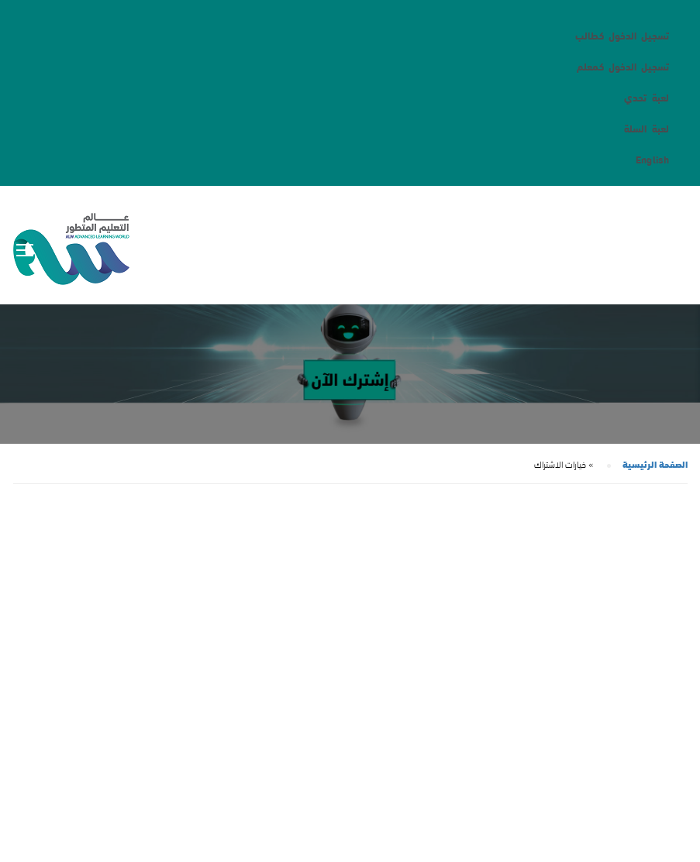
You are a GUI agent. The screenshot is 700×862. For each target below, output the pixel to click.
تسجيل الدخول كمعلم (623, 66)
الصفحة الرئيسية (655, 463)
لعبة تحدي (646, 97)
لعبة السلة (646, 128)
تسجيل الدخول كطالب (622, 35)
